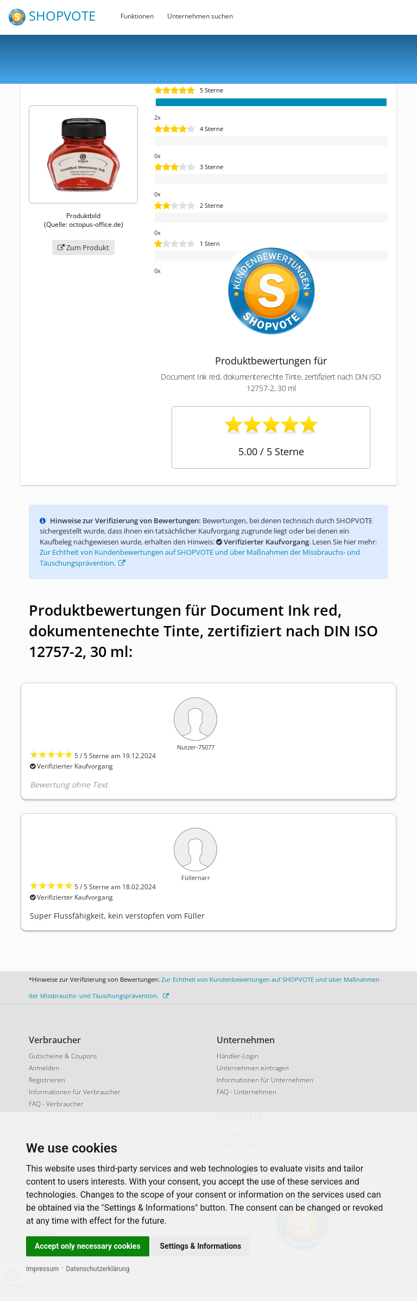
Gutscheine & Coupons (63, 1056)
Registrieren (47, 1080)
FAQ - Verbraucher (56, 1103)
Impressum (42, 1269)
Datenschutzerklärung (98, 1269)
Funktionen (137, 16)
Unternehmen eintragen (253, 1068)
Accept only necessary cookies (88, 1246)
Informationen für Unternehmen (265, 1080)
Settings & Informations (201, 1246)
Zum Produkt (83, 247)
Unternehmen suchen (200, 16)
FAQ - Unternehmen (246, 1091)
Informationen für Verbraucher (75, 1091)
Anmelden (44, 1068)
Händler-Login (237, 1056)
